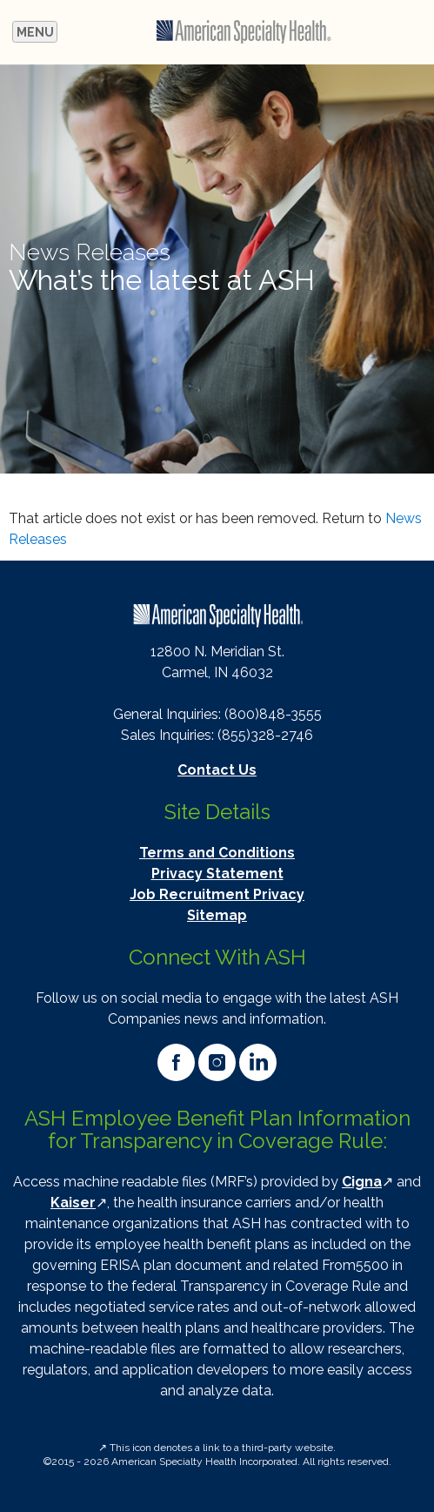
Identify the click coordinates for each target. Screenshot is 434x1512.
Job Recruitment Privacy (217, 894)
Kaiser (73, 1202)
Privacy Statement (217, 873)
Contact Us (217, 770)
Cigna (362, 1181)
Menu (37, 34)
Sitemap (217, 915)
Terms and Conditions (217, 852)
